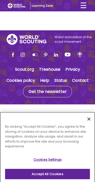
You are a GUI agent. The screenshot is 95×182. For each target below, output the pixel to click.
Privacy (72, 69)
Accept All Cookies (47, 175)
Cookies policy (20, 80)
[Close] (88, 120)
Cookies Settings (47, 160)
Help (44, 80)
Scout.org (24, 69)
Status (60, 80)
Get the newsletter (47, 92)
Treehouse (49, 69)
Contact (80, 80)
